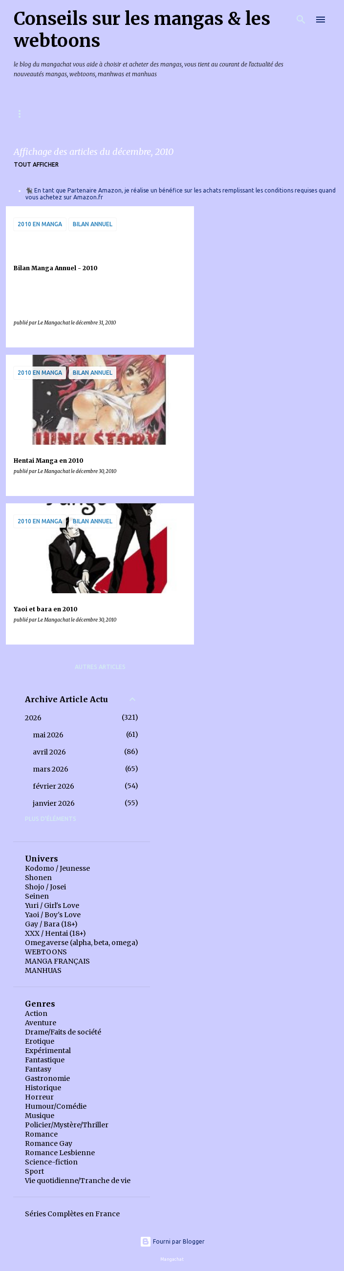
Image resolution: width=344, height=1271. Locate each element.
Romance (41, 1134)
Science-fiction (51, 1162)
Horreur (39, 1097)
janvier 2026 (54, 803)
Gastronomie (47, 1078)
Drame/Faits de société (63, 1032)
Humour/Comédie (55, 1106)
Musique (39, 1115)
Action (36, 1013)
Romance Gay (48, 1143)
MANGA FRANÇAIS (57, 961)
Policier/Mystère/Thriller (66, 1124)
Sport (34, 1171)
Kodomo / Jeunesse (57, 868)
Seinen (37, 896)
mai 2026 (48, 735)
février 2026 (53, 786)
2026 (33, 717)
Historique (43, 1087)
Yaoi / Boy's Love (53, 914)
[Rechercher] (301, 19)
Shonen (38, 877)
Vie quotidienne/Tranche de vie (77, 1180)
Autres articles (100, 667)
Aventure (40, 1022)
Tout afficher (36, 164)
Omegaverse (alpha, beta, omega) (81, 942)
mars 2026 (50, 769)
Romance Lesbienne (60, 1152)
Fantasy (38, 1069)
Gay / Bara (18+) (51, 924)
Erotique (39, 1041)
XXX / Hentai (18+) (55, 933)
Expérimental (48, 1050)
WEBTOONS (46, 952)
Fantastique (44, 1060)
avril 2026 (49, 752)
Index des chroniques (213, 113)
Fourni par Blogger (172, 1241)
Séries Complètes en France (72, 1213)
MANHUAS (43, 970)
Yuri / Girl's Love (52, 905)
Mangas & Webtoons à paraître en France (84, 113)
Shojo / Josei (45, 887)
